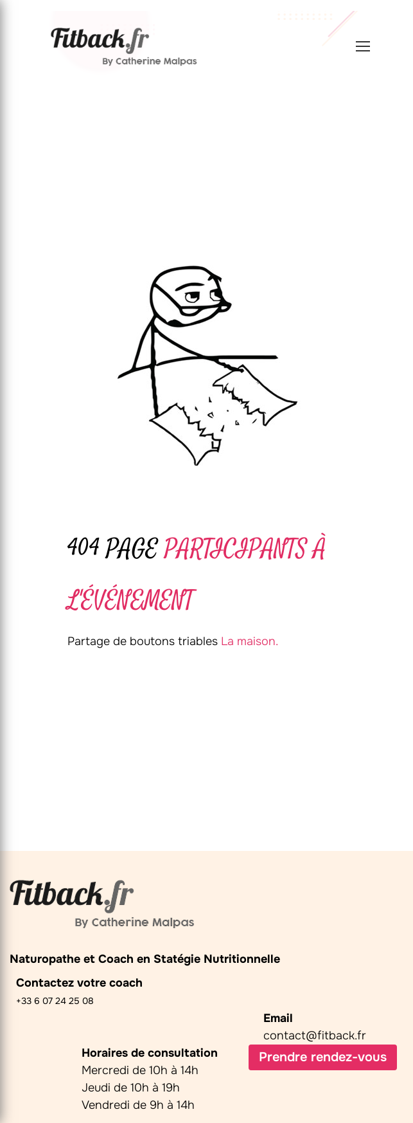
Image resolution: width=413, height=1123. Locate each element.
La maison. (249, 641)
